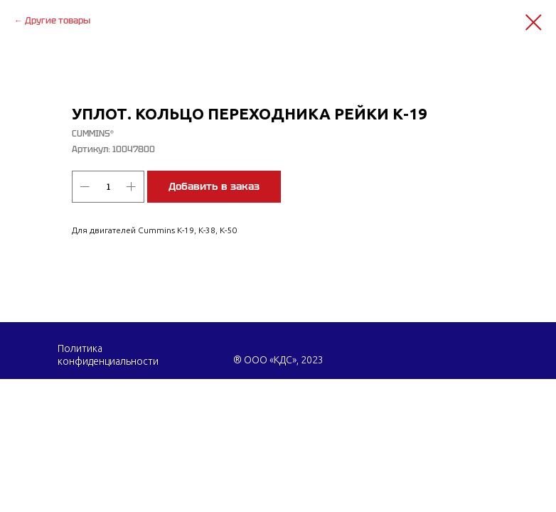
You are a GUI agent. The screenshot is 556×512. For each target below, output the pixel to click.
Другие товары (57, 20)
